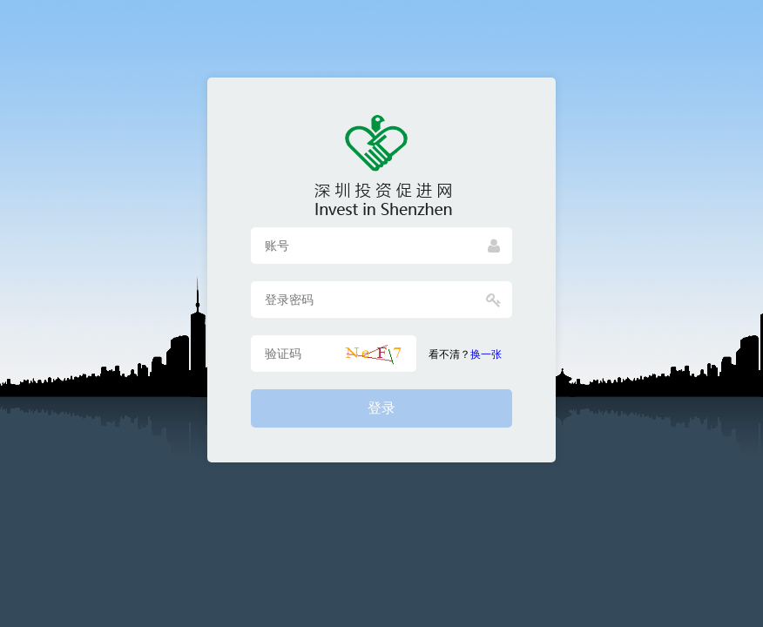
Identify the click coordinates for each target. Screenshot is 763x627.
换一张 (486, 354)
